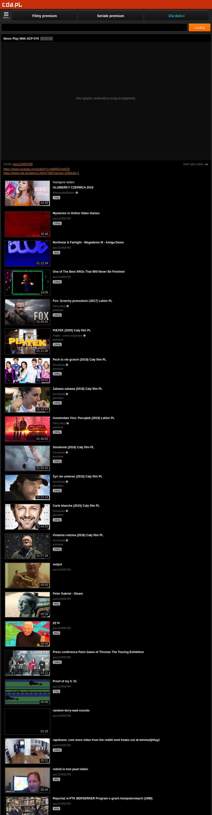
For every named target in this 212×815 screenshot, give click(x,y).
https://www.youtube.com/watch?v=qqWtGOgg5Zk (36, 169)
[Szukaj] (94, 27)
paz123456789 (22, 164)
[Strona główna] (12, 5)
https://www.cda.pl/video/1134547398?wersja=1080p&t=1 (41, 173)
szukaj (200, 27)
